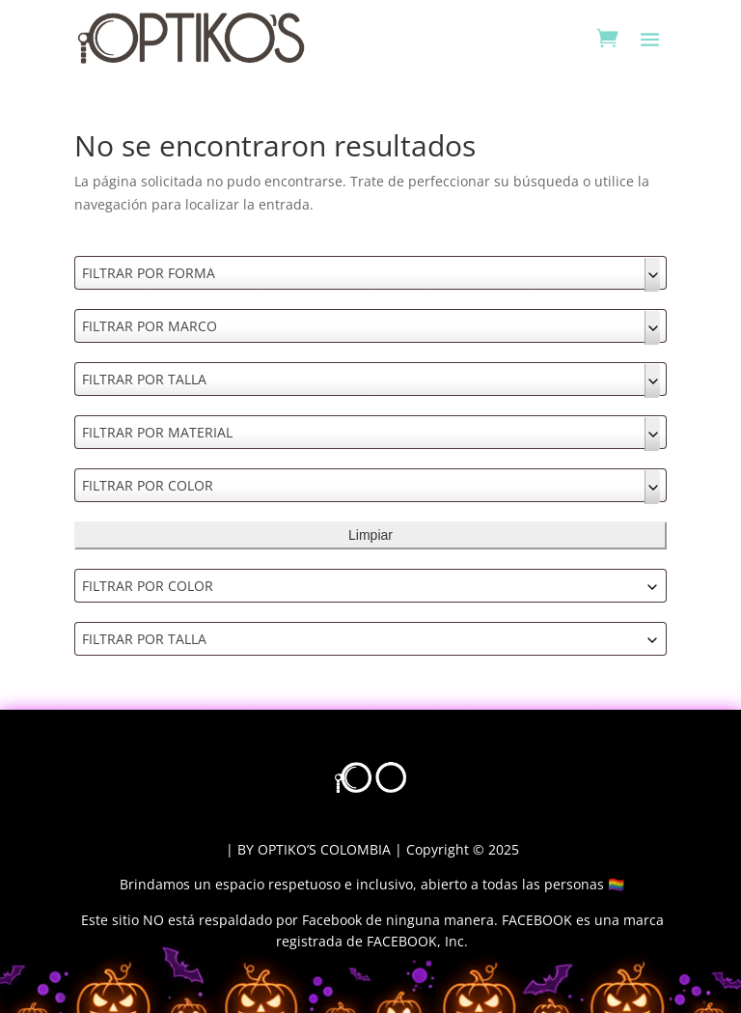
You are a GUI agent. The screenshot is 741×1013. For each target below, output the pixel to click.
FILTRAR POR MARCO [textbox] (149, 326)
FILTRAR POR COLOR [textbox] (147, 485)
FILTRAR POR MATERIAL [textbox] (157, 432)
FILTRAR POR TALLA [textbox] (144, 379)
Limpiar (370, 535)
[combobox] (370, 273)
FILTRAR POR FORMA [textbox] (148, 273)
